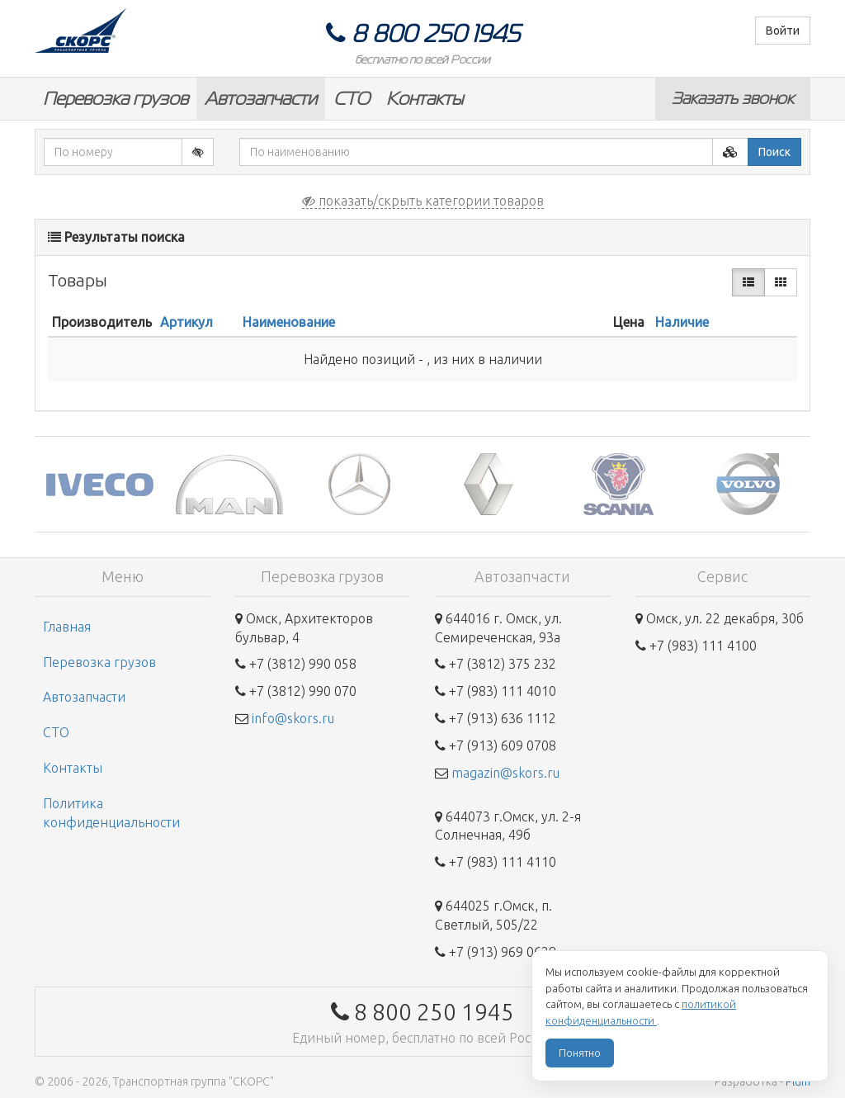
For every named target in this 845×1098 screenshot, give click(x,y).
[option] (99, 484)
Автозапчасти (261, 98)
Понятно (580, 1052)
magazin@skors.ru (505, 772)
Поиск (774, 152)
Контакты (424, 98)
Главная (67, 626)
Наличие (682, 322)
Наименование (289, 322)
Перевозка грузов (115, 98)
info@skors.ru (293, 718)
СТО (351, 98)
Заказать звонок (733, 98)
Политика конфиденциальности (111, 813)
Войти (783, 30)
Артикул (186, 322)
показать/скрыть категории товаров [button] (423, 200)
